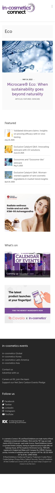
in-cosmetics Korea (11, 357)
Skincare (36, 99)
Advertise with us (10, 373)
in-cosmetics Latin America (15, 360)
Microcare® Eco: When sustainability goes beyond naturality (27, 89)
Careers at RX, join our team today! (30, 462)
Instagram (9, 411)
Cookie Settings (8, 459)
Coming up (12, 274)
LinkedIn (8, 408)
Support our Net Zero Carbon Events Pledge (23, 383)
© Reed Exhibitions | (10, 457)
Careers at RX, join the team (15, 379)
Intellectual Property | (25, 457)
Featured (27, 99)
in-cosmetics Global (12, 353)
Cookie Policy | (47, 457)
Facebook (9, 401)
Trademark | (37, 457)
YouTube (9, 414)
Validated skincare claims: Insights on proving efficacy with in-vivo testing (31, 134)
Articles (19, 99)
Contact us (7, 370)
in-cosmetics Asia (11, 363)
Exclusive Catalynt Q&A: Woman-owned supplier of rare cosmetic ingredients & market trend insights (31, 176)
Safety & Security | (32, 459)
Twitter (8, 405)
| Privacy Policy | (20, 459)
